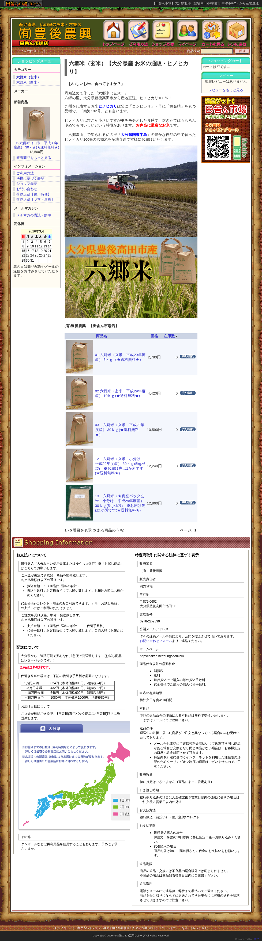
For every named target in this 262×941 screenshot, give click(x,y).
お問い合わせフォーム (156, 641)
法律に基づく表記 (30, 179)
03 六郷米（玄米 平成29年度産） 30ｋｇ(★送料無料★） (119, 429)
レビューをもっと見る (225, 90)
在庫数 (171, 336)
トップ (18, 51)
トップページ (63, 927)
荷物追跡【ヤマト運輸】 (35, 199)
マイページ (163, 927)
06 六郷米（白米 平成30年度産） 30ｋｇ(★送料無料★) (36, 145)
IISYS (256, 939)
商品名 (101, 336)
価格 (154, 336)
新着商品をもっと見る (33, 158)
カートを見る (181, 927)
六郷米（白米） (28, 82)
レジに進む (200, 927)
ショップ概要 (26, 184)
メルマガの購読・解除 (33, 215)
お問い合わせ (26, 189)
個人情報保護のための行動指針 (132, 927)
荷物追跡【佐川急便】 (33, 194)
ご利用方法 (25, 173)
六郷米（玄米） (38, 51)
